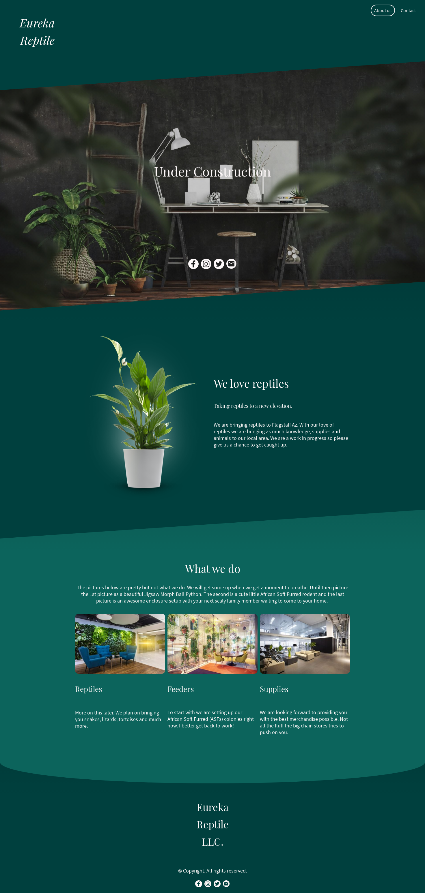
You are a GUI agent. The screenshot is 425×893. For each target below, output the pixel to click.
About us (383, 10)
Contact (408, 10)
